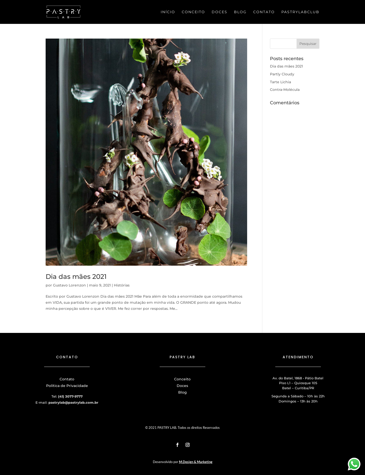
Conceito (193, 12)
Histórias (122, 285)
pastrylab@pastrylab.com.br (73, 402)
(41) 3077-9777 (70, 396)
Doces (219, 12)
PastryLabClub (300, 12)
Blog (240, 12)
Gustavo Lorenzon (69, 285)
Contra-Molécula (285, 89)
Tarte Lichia (280, 82)
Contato (264, 12)
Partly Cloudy (282, 74)
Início (168, 12)
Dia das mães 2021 (76, 277)
